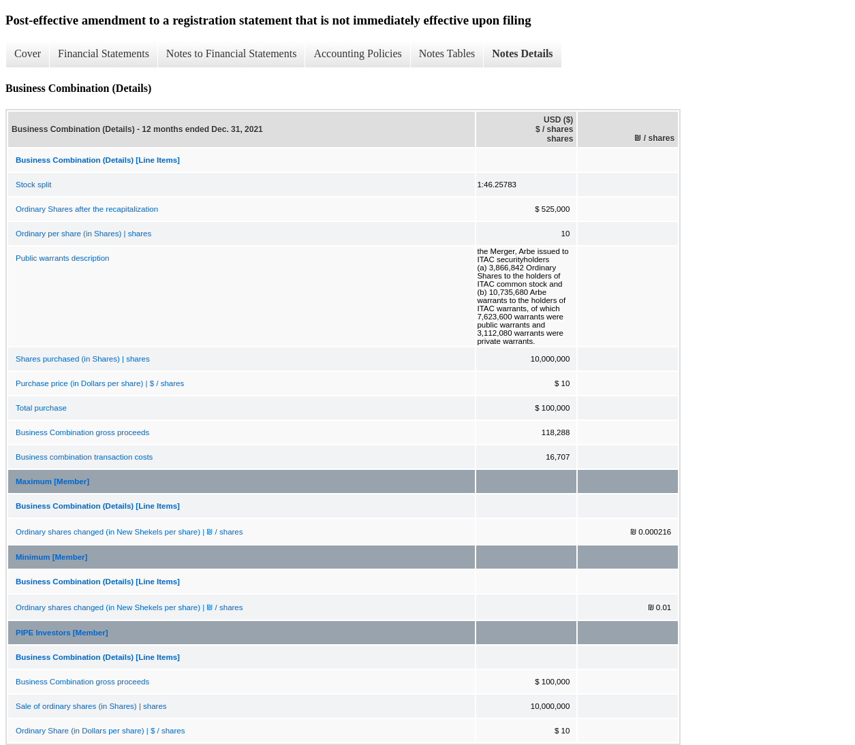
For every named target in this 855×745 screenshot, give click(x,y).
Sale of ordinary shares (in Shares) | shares (91, 706)
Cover (27, 53)
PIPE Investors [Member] (62, 633)
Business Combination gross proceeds (82, 432)
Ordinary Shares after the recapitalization (87, 209)
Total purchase (41, 408)
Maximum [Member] (52, 481)
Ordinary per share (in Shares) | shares (83, 233)
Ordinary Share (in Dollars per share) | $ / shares (100, 731)
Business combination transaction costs (84, 457)
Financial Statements (103, 53)
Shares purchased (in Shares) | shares (83, 359)
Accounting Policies (357, 53)
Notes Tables (447, 53)
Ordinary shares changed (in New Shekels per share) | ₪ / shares (129, 532)
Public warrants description (62, 258)
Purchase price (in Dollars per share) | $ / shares (100, 383)
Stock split (33, 184)
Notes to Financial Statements (231, 53)
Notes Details (522, 53)
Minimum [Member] (51, 557)
